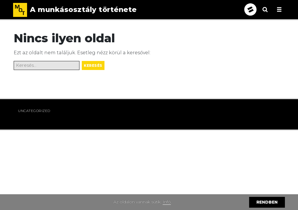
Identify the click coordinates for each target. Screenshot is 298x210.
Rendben (267, 202)
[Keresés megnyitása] (265, 13)
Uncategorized (34, 110)
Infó (167, 201)
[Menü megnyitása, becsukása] (279, 9)
